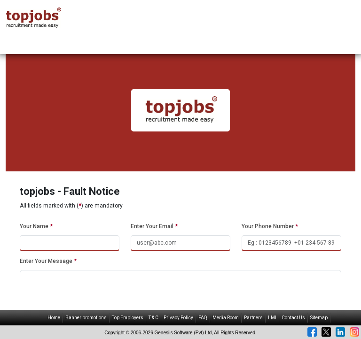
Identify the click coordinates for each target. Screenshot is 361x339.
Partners (253, 317)
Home (53, 317)
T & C (153, 317)
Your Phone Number (270, 226)
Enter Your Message (48, 261)
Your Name (36, 226)
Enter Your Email (154, 226)
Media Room (225, 317)
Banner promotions (86, 317)
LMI (272, 317)
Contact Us (293, 317)
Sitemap (319, 317)
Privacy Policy (178, 317)
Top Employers (127, 317)
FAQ (202, 317)
